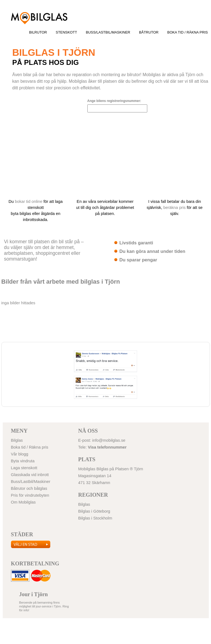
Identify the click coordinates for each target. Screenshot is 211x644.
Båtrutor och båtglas (29, 488)
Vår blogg (19, 454)
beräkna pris (174, 207)
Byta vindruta (23, 461)
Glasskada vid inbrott (30, 474)
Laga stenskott (24, 468)
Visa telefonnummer (107, 447)
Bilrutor (38, 32)
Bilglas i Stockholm (95, 518)
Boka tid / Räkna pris (187, 32)
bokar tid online (28, 201)
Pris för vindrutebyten (30, 495)
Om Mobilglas (23, 502)
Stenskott (66, 32)
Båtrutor (149, 32)
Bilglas (17, 440)
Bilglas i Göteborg (39, 18)
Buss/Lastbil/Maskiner (108, 32)
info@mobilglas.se (108, 440)
